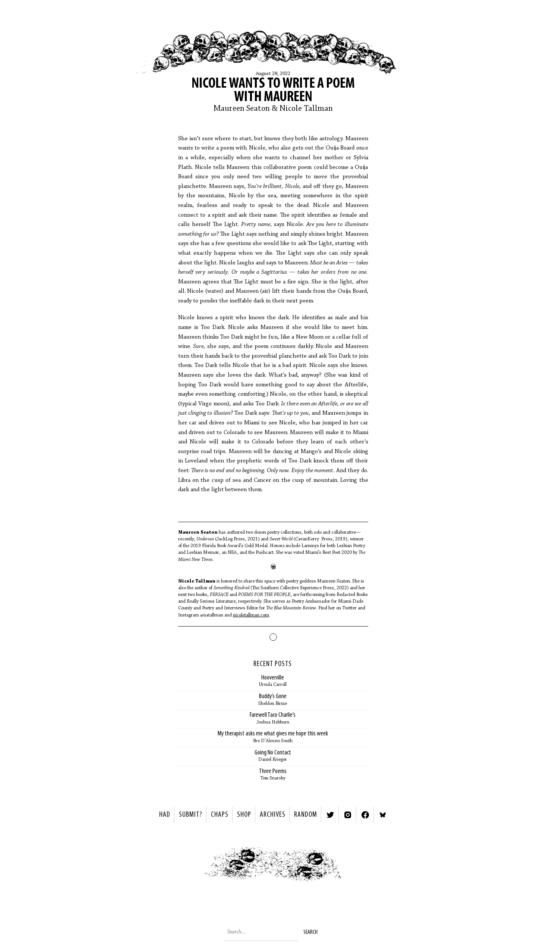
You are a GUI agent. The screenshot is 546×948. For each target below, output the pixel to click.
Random (305, 815)
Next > (361, 866)
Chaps (219, 815)
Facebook (365, 814)
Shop (244, 815)
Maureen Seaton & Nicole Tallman (273, 109)
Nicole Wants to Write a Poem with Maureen (273, 90)
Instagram (347, 814)
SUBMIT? (190, 815)
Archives (272, 815)
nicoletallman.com (251, 615)
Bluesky (382, 814)
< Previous (185, 866)
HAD (164, 815)
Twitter (330, 814)
